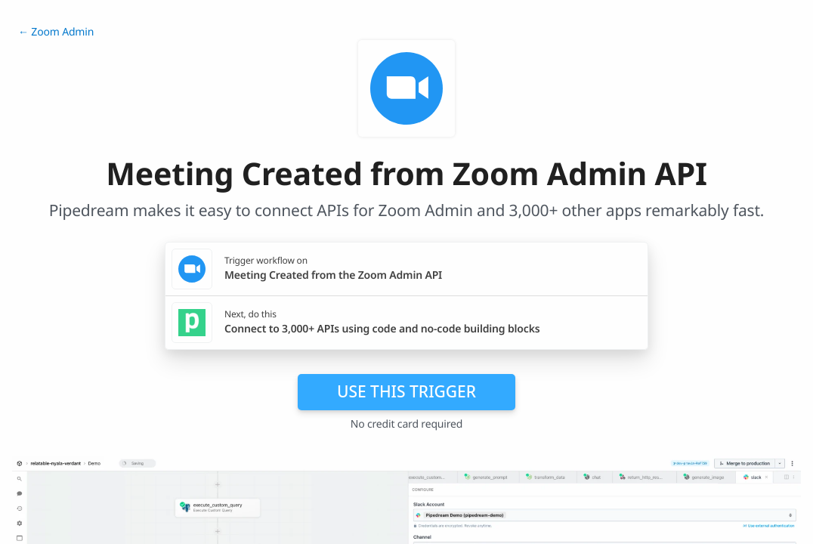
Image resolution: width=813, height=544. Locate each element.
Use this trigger (406, 391)
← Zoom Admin (56, 32)
